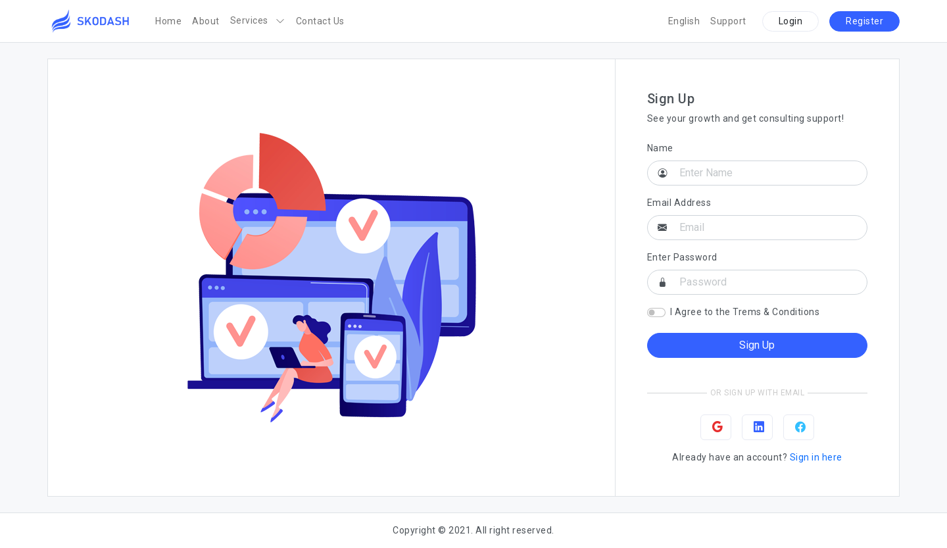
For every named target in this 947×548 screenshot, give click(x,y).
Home (168, 21)
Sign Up (757, 345)
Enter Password (682, 257)
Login (791, 21)
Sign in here (816, 457)
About (206, 21)
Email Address (679, 202)
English (684, 21)
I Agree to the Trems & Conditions (745, 312)
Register (864, 21)
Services (257, 20)
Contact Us (320, 21)
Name (660, 148)
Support (728, 21)
